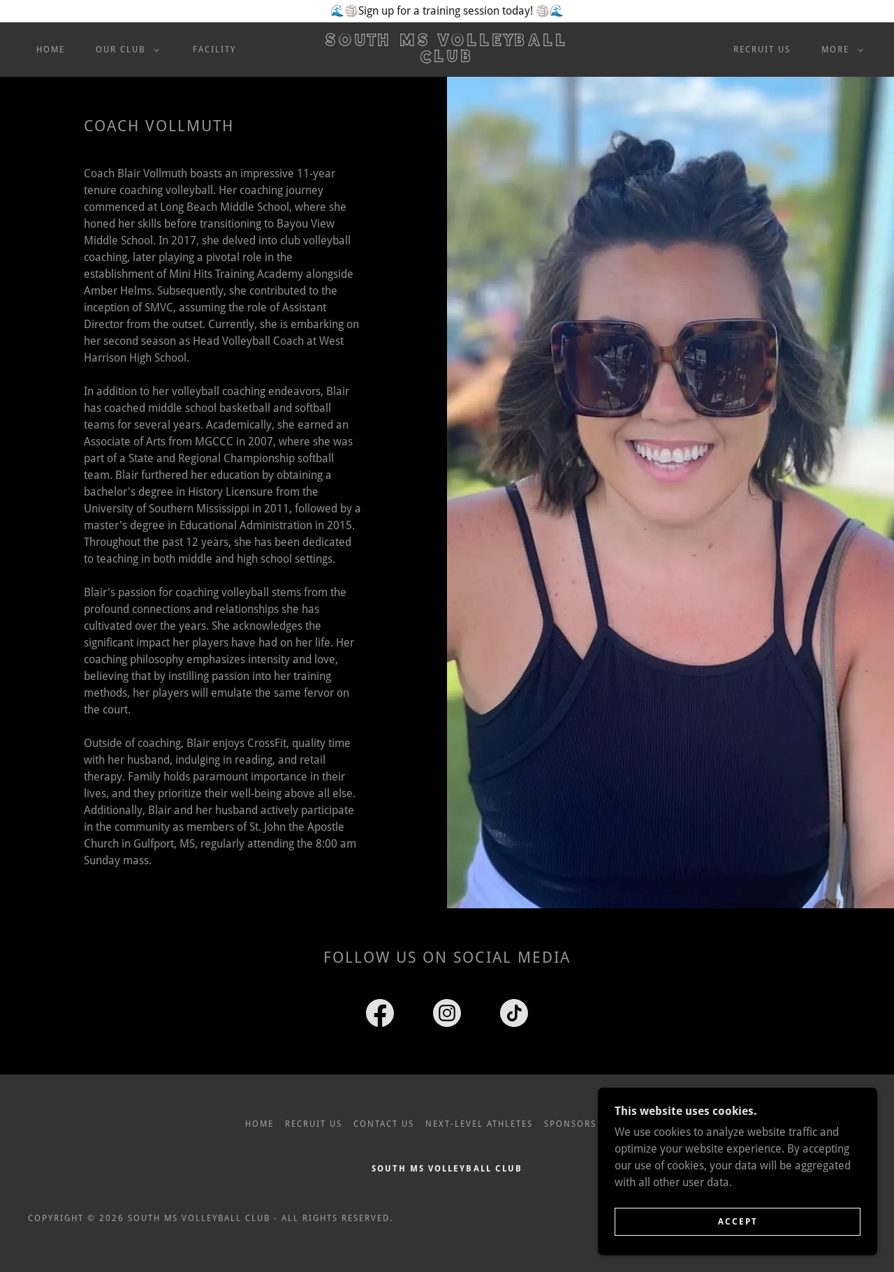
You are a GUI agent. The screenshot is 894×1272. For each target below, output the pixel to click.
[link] (447, 58)
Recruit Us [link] (762, 49)
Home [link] (50, 49)
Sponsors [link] (570, 1124)
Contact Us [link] (383, 1124)
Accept (738, 1231)
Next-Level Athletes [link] (478, 1124)
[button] (124, 49)
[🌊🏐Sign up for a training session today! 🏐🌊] (447, 11)
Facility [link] (214, 49)
